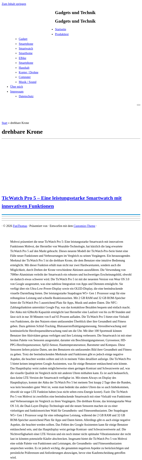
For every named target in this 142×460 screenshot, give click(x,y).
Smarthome (26, 53)
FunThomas (20, 226)
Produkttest (62, 34)
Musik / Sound (27, 82)
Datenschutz (26, 96)
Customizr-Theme (84, 226)
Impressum (16, 91)
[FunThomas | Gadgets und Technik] (28, 30)
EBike (22, 58)
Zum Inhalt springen (14, 4)
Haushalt (24, 67)
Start (4, 123)
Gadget (23, 39)
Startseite (60, 29)
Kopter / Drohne (28, 72)
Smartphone (26, 43)
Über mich (16, 86)
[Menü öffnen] (138, 105)
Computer (25, 77)
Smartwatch (26, 48)
